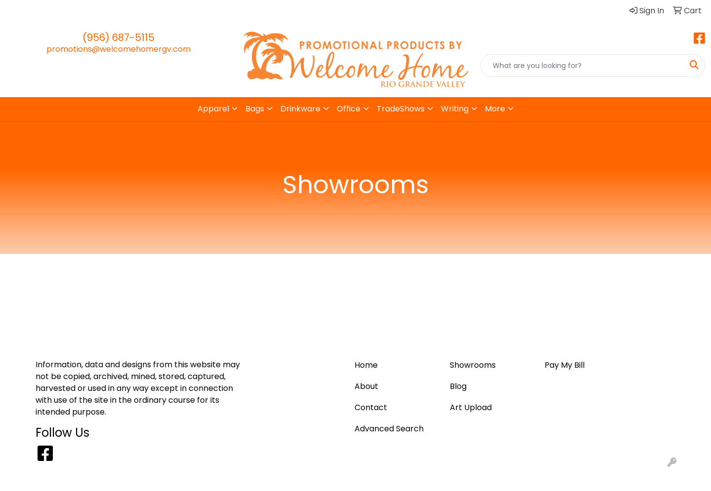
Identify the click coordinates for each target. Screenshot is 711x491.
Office (348, 108)
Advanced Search (389, 428)
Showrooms (473, 365)
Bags (254, 108)
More (495, 108)
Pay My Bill (132, 10)
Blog (48, 10)
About (171, 10)
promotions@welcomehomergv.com (118, 49)
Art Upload (84, 10)
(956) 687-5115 (118, 37)
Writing (455, 108)
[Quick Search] (582, 65)
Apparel (213, 108)
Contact (206, 10)
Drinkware (300, 108)
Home (21, 10)
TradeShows (401, 108)
